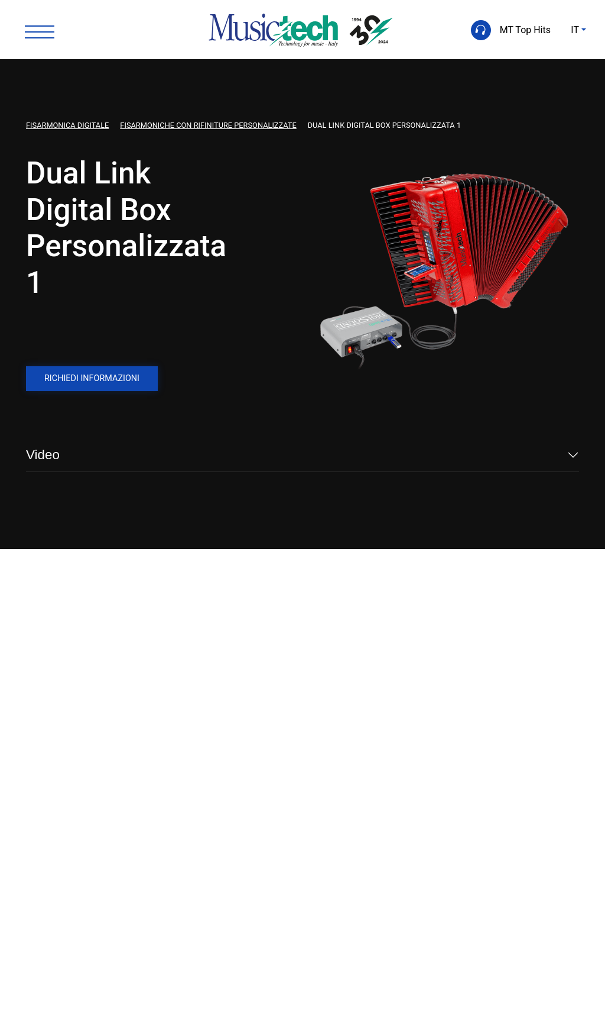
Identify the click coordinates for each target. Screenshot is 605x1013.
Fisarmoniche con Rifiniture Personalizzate (208, 125)
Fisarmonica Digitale (67, 125)
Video (43, 454)
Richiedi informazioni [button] (91, 378)
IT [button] (575, 30)
